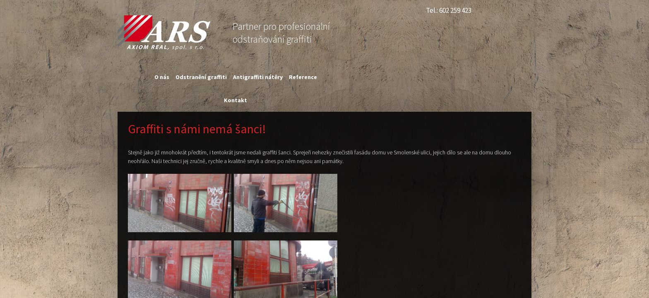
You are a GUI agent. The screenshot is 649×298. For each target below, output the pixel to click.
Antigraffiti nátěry (258, 77)
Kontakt (235, 100)
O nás (161, 77)
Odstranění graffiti (201, 77)
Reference (303, 77)
